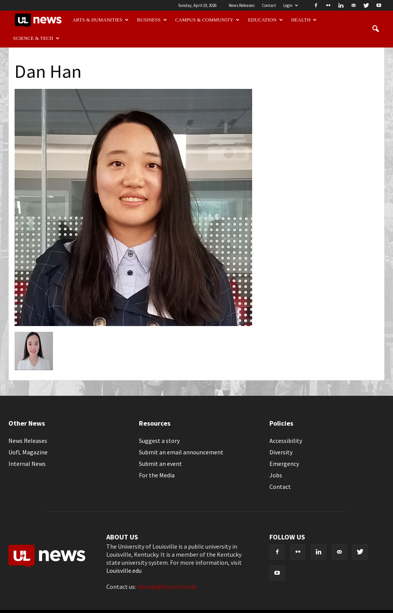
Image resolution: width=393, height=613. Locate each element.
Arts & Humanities (101, 20)
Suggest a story (159, 440)
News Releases (241, 5)
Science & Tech (36, 38)
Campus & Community (207, 20)
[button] (375, 29)
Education (265, 20)
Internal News (27, 463)
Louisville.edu (124, 570)
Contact (269, 5)
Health (304, 20)
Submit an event (160, 463)
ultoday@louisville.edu (166, 586)
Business (152, 20)
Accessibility (285, 440)
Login (290, 5)
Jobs (275, 475)
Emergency (284, 463)
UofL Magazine (28, 452)
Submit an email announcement (181, 452)
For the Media (157, 475)
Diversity (280, 452)
